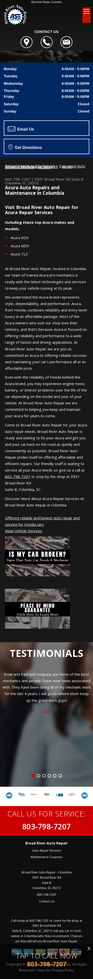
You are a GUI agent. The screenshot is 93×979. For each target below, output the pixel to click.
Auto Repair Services (46, 850)
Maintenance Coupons (46, 857)
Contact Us (46, 901)
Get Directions (25, 147)
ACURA (44, 167)
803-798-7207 (17, 179)
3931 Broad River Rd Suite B (58, 179)
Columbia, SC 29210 (22, 182)
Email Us (21, 128)
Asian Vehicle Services (23, 530)
